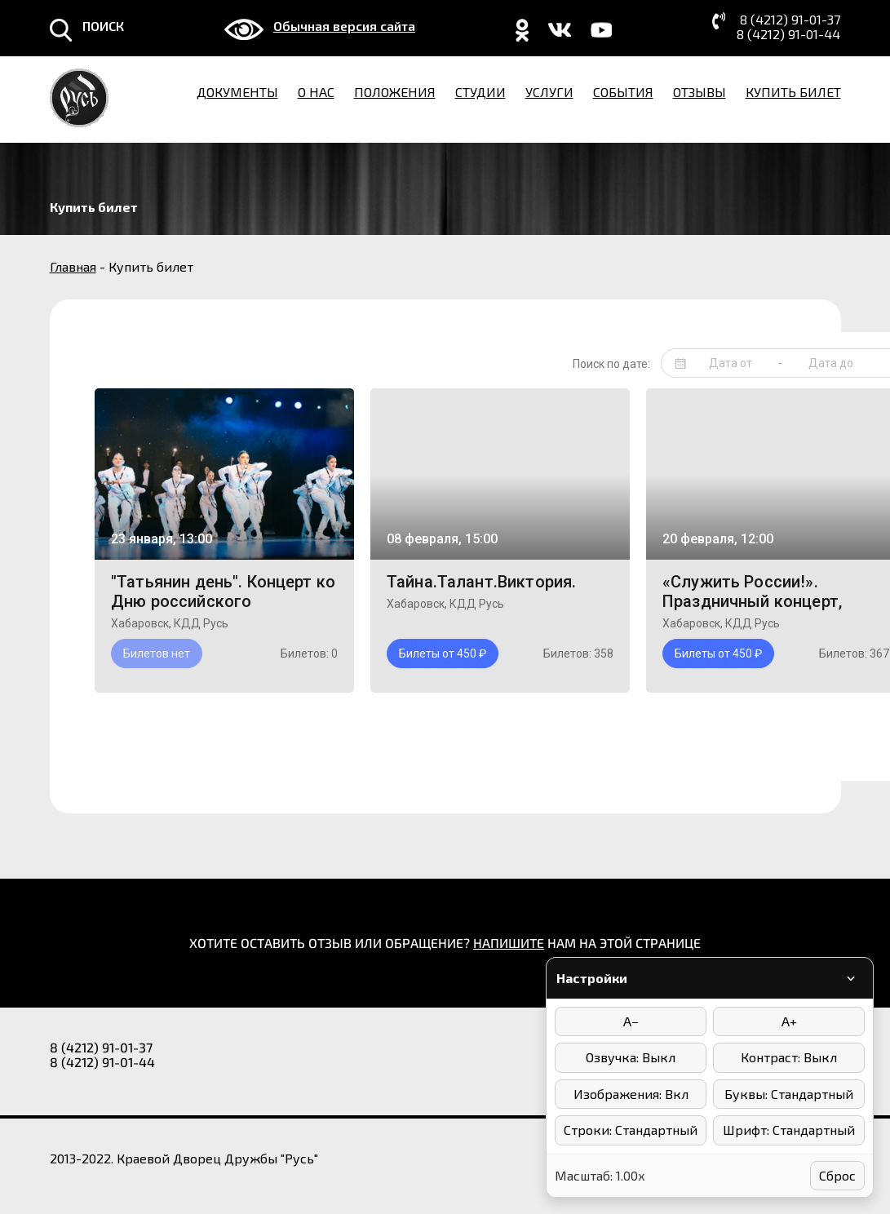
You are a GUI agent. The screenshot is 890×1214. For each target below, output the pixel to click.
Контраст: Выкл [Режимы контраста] (789, 1057)
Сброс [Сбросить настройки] (837, 1175)
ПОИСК (103, 26)
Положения (395, 92)
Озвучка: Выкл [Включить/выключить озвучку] (630, 1057)
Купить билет (793, 92)
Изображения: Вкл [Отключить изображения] (631, 1093)
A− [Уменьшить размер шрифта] (631, 1021)
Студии (480, 92)
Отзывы (699, 92)
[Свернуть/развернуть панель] (851, 978)
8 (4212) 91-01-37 (790, 19)
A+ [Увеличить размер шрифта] (789, 1021)
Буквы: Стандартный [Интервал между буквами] (788, 1093)
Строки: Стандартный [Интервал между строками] (630, 1129)
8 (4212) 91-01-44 (788, 34)
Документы (237, 92)
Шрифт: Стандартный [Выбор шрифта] (789, 1129)
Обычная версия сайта (344, 26)
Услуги (549, 92)
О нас (316, 92)
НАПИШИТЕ (508, 942)
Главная (73, 266)
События (623, 92)
